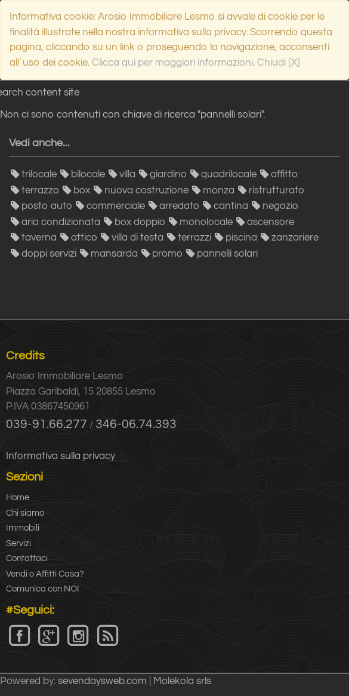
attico (84, 237)
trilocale (39, 174)
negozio (280, 206)
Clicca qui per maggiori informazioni (172, 62)
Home (17, 497)
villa (127, 174)
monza (218, 190)
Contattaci (27, 558)
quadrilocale (229, 174)
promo (167, 253)
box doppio (140, 222)
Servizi (18, 543)
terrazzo (40, 190)
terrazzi (194, 237)
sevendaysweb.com (102, 681)
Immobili (22, 527)
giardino (168, 174)
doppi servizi (48, 253)
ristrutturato (276, 190)
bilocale (88, 174)
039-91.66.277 (46, 424)
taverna (39, 237)
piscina (241, 237)
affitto (284, 174)
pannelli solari (227, 253)
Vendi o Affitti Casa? (45, 573)
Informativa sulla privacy (60, 456)
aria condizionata (60, 222)
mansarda (114, 253)
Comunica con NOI (42, 588)
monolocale (206, 222)
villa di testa (137, 237)
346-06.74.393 (136, 424)
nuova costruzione (146, 190)
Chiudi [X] (278, 62)
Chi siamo (25, 513)
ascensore (270, 222)
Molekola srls (182, 681)
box (81, 190)
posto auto (46, 206)
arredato (179, 206)
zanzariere (295, 237)
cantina (231, 206)
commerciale (116, 206)
